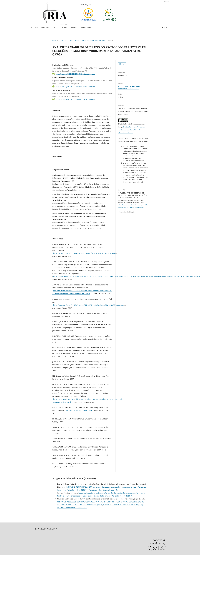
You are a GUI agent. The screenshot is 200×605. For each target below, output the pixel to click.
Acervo (64, 27)
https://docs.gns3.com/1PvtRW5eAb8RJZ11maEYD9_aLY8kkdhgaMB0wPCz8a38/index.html (88, 335)
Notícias (74, 27)
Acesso (166, 2)
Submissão (45, 27)
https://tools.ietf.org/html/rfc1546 (79, 440)
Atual (56, 27)
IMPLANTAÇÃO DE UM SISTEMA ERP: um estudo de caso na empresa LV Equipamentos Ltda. (100, 516)
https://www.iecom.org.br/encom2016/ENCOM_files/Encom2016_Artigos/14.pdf (84, 283)
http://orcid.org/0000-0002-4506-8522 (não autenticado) (75, 99)
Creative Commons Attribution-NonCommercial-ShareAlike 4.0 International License (131, 130)
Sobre (33, 27)
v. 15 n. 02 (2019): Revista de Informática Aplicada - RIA (86, 40)
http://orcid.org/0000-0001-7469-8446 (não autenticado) (75, 86)
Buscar (163, 27)
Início (54, 40)
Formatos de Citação (127, 212)
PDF (122, 64)
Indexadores (86, 27)
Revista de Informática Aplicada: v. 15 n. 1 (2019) (113, 525)
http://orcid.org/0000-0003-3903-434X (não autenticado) (75, 74)
